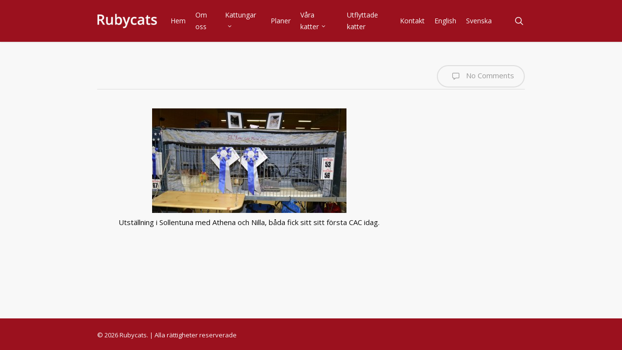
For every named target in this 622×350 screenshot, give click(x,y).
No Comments (481, 76)
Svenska (479, 20)
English (445, 20)
